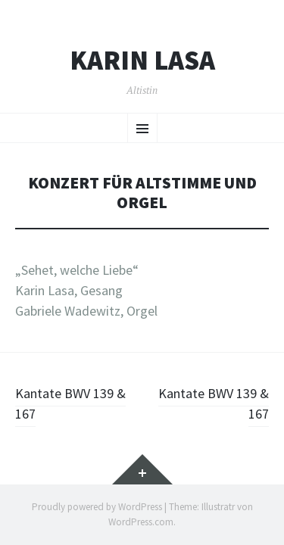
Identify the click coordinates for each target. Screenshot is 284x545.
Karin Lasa (142, 60)
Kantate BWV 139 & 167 (70, 403)
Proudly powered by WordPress (97, 506)
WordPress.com (140, 521)
